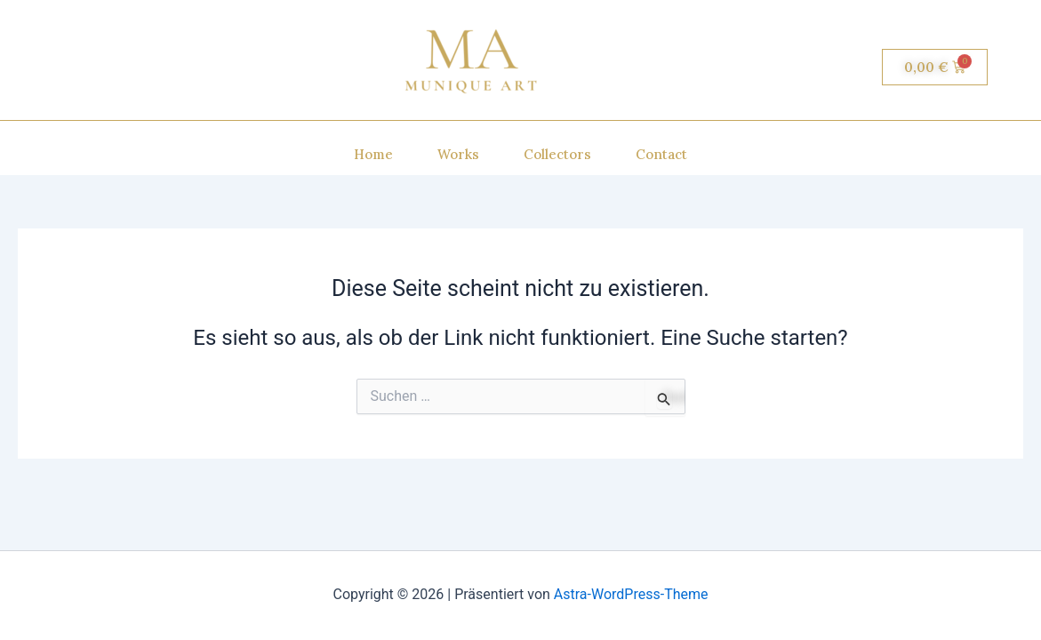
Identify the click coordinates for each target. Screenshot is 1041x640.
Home (373, 154)
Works (458, 154)
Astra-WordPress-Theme (631, 594)
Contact (661, 154)
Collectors (557, 154)
